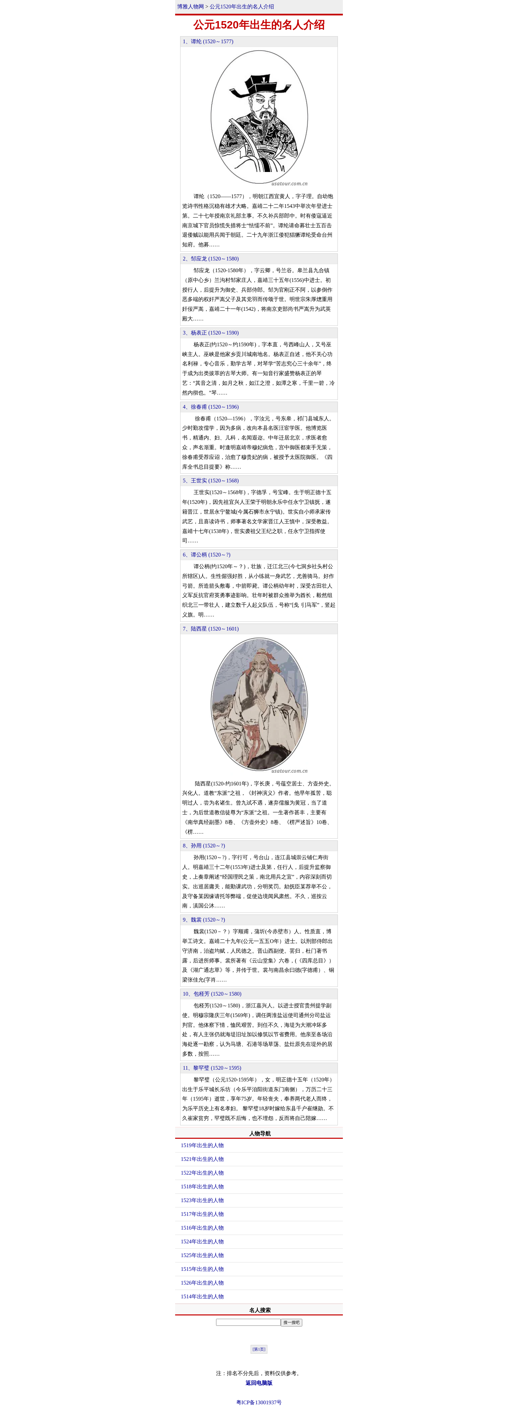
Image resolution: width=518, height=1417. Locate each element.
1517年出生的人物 (202, 1214)
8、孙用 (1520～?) (204, 845)
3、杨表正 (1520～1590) (211, 333)
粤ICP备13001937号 (259, 1402)
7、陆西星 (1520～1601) (211, 629)
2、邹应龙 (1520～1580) (211, 258)
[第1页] (259, 1349)
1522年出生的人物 (202, 1173)
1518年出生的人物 (202, 1186)
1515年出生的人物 (202, 1269)
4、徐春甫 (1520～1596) (211, 407)
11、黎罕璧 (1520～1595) (212, 1068)
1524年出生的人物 (202, 1241)
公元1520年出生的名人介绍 (242, 6)
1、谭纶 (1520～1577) (208, 41)
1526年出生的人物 (202, 1283)
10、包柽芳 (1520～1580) (212, 994)
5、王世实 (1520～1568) (211, 480)
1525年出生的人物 (202, 1255)
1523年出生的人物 (202, 1200)
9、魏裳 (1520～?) (204, 920)
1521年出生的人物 (202, 1159)
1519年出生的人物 (202, 1145)
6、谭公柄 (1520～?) (206, 554)
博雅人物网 (190, 6)
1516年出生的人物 (202, 1228)
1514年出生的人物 (202, 1296)
